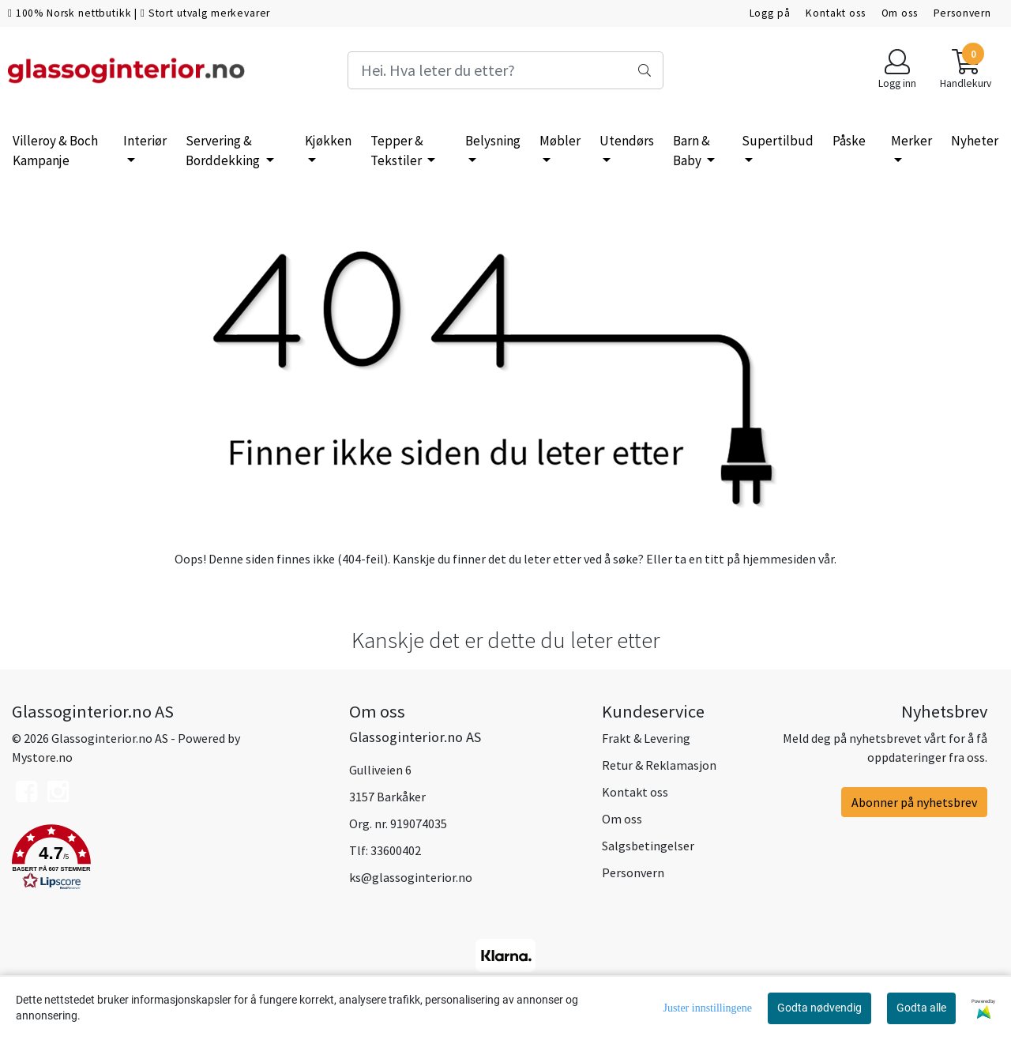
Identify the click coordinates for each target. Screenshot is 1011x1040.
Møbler (560, 140)
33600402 (395, 850)
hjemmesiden (779, 559)
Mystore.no (42, 757)
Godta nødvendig (819, 1007)
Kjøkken (328, 140)
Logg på (770, 13)
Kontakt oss (835, 13)
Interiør (145, 140)
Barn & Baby (691, 151)
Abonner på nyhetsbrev (914, 802)
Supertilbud (778, 140)
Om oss (899, 13)
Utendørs (626, 140)
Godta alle (921, 1007)
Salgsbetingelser (648, 845)
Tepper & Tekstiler (397, 151)
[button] (168, 860)
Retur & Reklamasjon (659, 765)
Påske (849, 140)
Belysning (493, 140)
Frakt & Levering (646, 738)
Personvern (963, 13)
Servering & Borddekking (224, 151)
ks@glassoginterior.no (410, 877)
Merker (911, 140)
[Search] (505, 70)
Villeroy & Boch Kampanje (55, 151)
